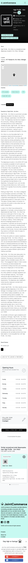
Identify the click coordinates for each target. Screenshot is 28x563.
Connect (12, 557)
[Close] (26, 541)
